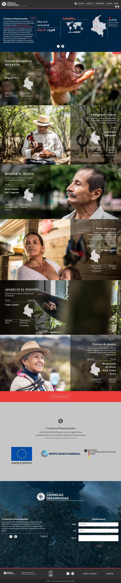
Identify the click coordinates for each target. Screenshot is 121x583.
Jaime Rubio (70, 581)
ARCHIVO (109, 3)
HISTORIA (40, 69)
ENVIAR (99, 546)
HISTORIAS (81, 3)
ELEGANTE (6, 524)
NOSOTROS (90, 3)
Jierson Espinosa (59, 581)
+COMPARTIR (31, 73)
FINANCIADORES (100, 3)
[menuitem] (29, 89)
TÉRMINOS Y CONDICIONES (90, 574)
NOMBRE (74, 524)
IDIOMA (116, 3)
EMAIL (75, 531)
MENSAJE (74, 538)
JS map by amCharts (24, 90)
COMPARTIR (32, 18)
